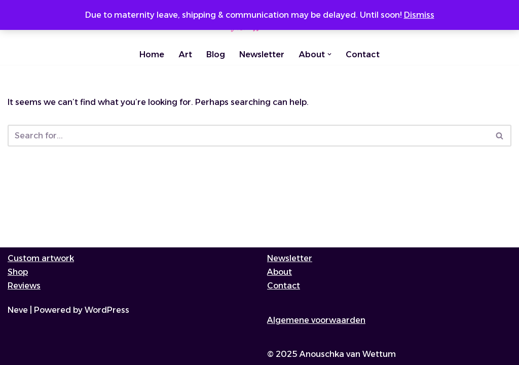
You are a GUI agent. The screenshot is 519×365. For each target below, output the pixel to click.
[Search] (248, 136)
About (279, 272)
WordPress (107, 310)
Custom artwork (41, 258)
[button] (329, 54)
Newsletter (261, 54)
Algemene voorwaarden (316, 320)
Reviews (24, 285)
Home (151, 54)
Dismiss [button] (419, 15)
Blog (215, 54)
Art (185, 54)
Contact (363, 54)
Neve (18, 310)
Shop (18, 272)
